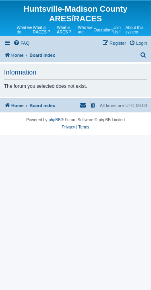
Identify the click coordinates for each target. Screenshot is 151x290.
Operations (104, 30)
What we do (25, 29)
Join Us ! (116, 29)
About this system (134, 29)
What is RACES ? (41, 29)
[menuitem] (21, 43)
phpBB (55, 120)
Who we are (85, 29)
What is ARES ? (64, 29)
